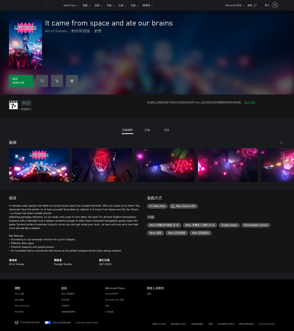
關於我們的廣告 (246, 324)
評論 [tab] (147, 130)
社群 (121, 5)
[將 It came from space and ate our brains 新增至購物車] (57, 81)
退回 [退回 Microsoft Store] (107, 305)
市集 (109, 5)
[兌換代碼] (72, 81)
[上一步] (274, 142)
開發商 (146, 5)
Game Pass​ (70, 5)
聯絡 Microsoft (159, 324)
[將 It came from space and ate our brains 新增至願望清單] (42, 81)
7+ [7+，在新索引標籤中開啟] (26, 103)
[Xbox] (52, 5)
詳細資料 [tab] (127, 130)
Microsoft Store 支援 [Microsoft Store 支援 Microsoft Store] (114, 299)
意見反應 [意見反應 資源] (65, 299)
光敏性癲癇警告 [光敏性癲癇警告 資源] (68, 311)
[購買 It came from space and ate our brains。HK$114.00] (21, 81)
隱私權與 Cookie (178, 324)
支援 (133, 5)
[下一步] (281, 142)
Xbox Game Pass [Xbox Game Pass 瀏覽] (22, 305)
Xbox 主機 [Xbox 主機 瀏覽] (19, 293)
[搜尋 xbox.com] (252, 5)
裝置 (97, 5)
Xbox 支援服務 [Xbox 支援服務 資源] (67, 293)
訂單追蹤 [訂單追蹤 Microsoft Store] (109, 311)
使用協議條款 (197, 324)
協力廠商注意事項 (226, 324)
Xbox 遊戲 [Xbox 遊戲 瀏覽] (19, 299)
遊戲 (85, 5)
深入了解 (249, 102)
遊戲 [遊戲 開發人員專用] (149, 293)
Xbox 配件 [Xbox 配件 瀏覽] (19, 311)
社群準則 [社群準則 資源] (65, 305)
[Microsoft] (27, 5)
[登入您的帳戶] (270, 5)
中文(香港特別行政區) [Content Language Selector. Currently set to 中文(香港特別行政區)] (30, 322)
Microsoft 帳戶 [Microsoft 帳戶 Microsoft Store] (111, 293)
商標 (210, 324)
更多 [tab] (167, 130)
